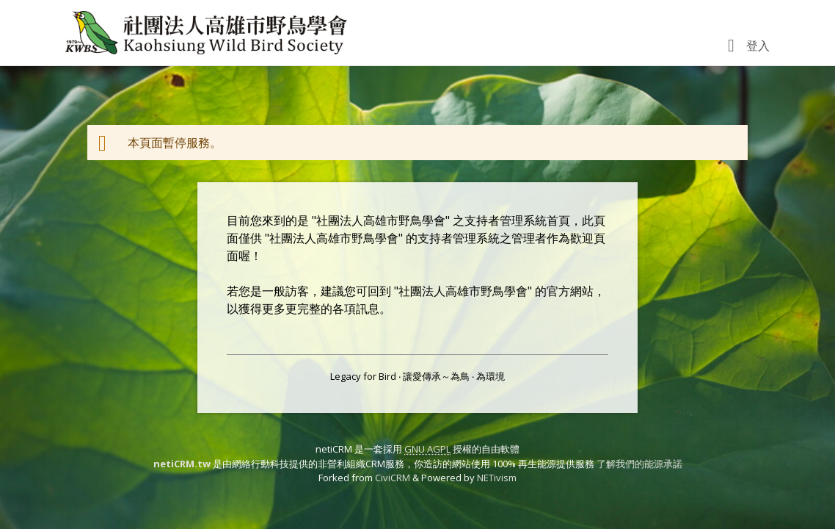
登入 (758, 45)
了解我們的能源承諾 (639, 463)
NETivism (497, 477)
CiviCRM (392, 477)
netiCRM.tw (182, 463)
